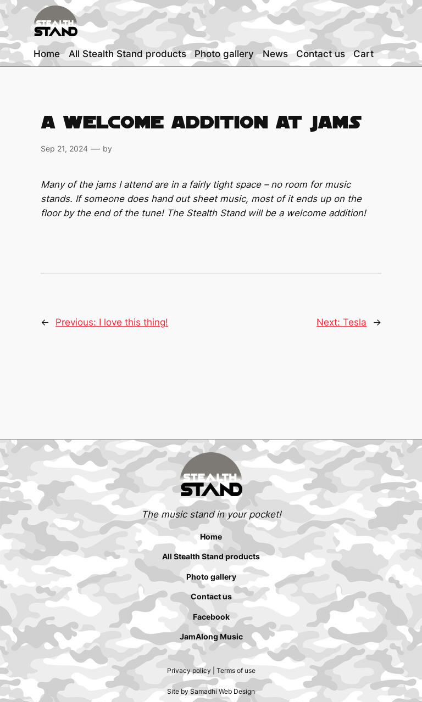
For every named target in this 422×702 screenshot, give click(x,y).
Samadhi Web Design (222, 691)
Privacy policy (189, 670)
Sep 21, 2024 (64, 148)
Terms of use (236, 670)
